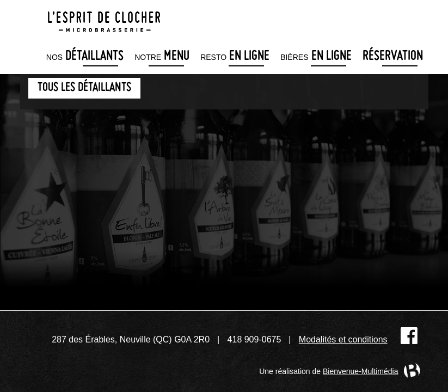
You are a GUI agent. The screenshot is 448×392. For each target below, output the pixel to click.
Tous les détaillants (84, 88)
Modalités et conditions (343, 339)
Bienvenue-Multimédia (360, 371)
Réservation (393, 57)
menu (161, 57)
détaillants (85, 57)
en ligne (234, 57)
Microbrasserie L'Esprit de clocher (104, 18)
